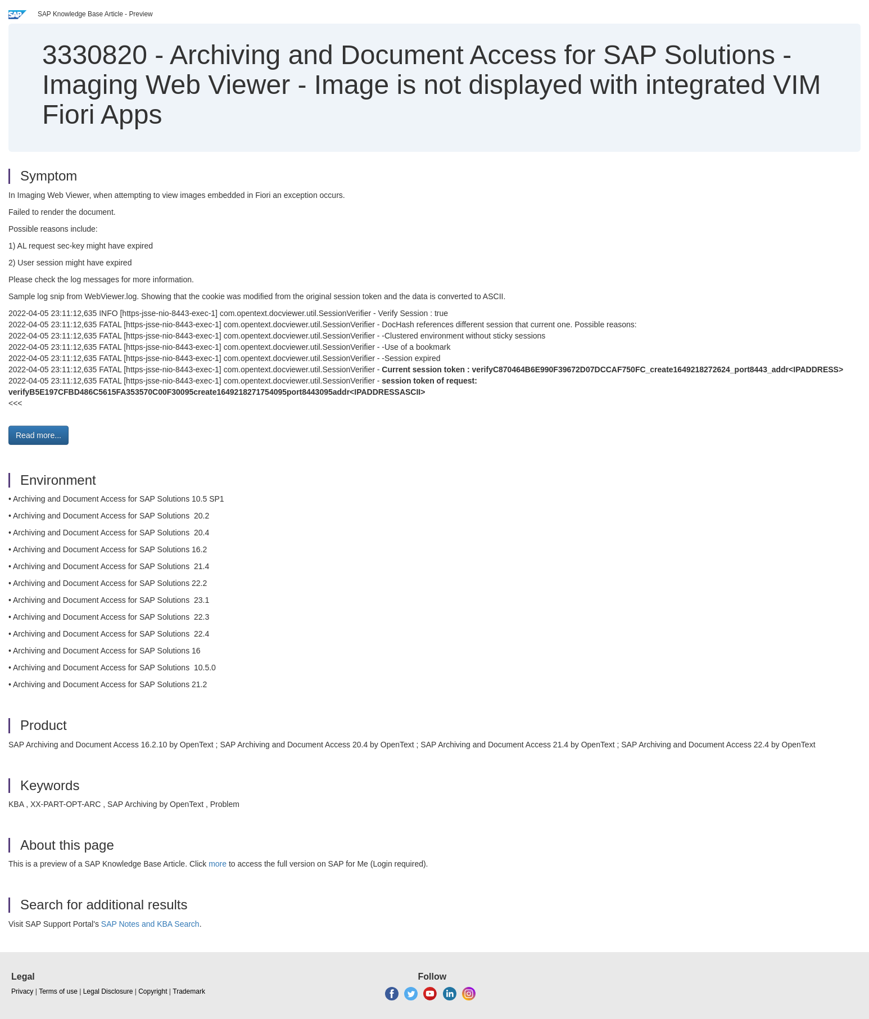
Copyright (152, 991)
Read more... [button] (38, 435)
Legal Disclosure (108, 991)
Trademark (189, 991)
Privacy (22, 991)
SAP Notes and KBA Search (150, 923)
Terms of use (58, 991)
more (218, 863)
